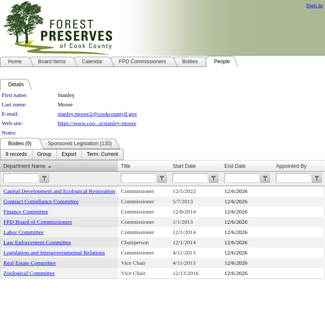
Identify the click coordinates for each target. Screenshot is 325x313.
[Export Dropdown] (69, 154)
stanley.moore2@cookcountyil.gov (97, 114)
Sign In (314, 5)
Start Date (184, 166)
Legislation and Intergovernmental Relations (54, 252)
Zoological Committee (29, 273)
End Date (235, 166)
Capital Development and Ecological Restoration (59, 191)
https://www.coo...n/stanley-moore (97, 123)
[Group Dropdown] (44, 154)
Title (125, 166)
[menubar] (61, 154)
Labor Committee (23, 232)
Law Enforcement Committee (37, 242)
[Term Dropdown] (102, 154)
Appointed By (291, 166)
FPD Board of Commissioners (37, 222)
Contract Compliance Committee (41, 201)
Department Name (24, 166)
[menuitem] (16, 154)
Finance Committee (25, 211)
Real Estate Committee (29, 263)
